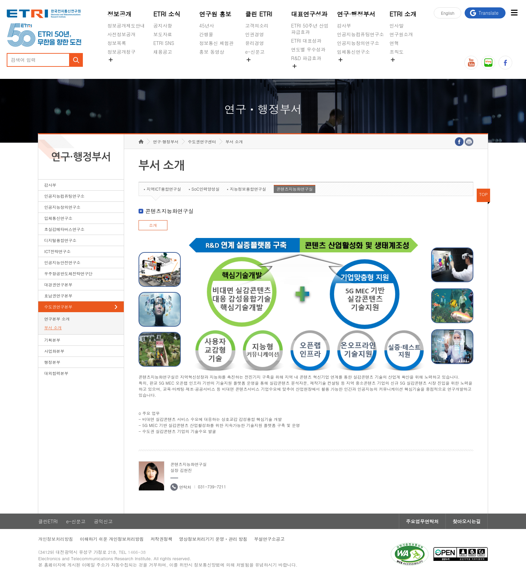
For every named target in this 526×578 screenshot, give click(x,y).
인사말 (396, 25)
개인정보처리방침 (55, 539)
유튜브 (471, 62)
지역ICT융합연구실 (164, 189)
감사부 (344, 25)
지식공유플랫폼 (307, 73)
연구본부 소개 (57, 319)
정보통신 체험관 (216, 43)
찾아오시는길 (467, 521)
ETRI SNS (163, 43)
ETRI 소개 (403, 14)
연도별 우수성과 (308, 49)
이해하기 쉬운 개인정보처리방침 (112, 539)
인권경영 (254, 34)
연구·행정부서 (356, 14)
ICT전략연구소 (57, 251)
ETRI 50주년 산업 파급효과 (310, 28)
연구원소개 (401, 34)
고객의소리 (257, 25)
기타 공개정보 (404, 67)
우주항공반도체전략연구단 (68, 273)
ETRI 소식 (166, 14)
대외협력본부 (56, 373)
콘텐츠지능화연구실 (294, 189)
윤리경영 (254, 43)
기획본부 (52, 340)
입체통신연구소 (353, 51)
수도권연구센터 (202, 141)
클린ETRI (48, 521)
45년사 (206, 25)
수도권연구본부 (58, 306)
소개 (153, 225)
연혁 (394, 43)
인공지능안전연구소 (62, 262)
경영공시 (116, 67)
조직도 (396, 51)
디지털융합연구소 (60, 240)
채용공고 (162, 51)
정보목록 (116, 43)
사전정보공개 (121, 34)
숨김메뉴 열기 (110, 59)
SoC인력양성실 (206, 189)
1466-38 (137, 552)
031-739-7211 (212, 486)
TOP (483, 194)
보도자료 (162, 34)
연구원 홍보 (215, 14)
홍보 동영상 (211, 51)
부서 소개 (53, 327)
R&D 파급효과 (306, 58)
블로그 (488, 62)
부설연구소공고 (269, 539)
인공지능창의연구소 (358, 43)
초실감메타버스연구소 (360, 67)
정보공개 (119, 14)
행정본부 (52, 362)
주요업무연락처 (422, 521)
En (447, 13)
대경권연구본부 (58, 284)
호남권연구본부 (58, 295)
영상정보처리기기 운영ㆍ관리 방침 (213, 539)
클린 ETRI (258, 14)
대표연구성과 (309, 14)
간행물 (206, 34)
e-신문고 (255, 51)
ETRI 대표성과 (306, 40)
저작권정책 (161, 539)
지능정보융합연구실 (248, 189)
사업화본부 (54, 351)
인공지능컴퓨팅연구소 (360, 34)
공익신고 (254, 67)
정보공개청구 (121, 51)
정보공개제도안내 (126, 25)
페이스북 (505, 62)
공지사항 (162, 25)
